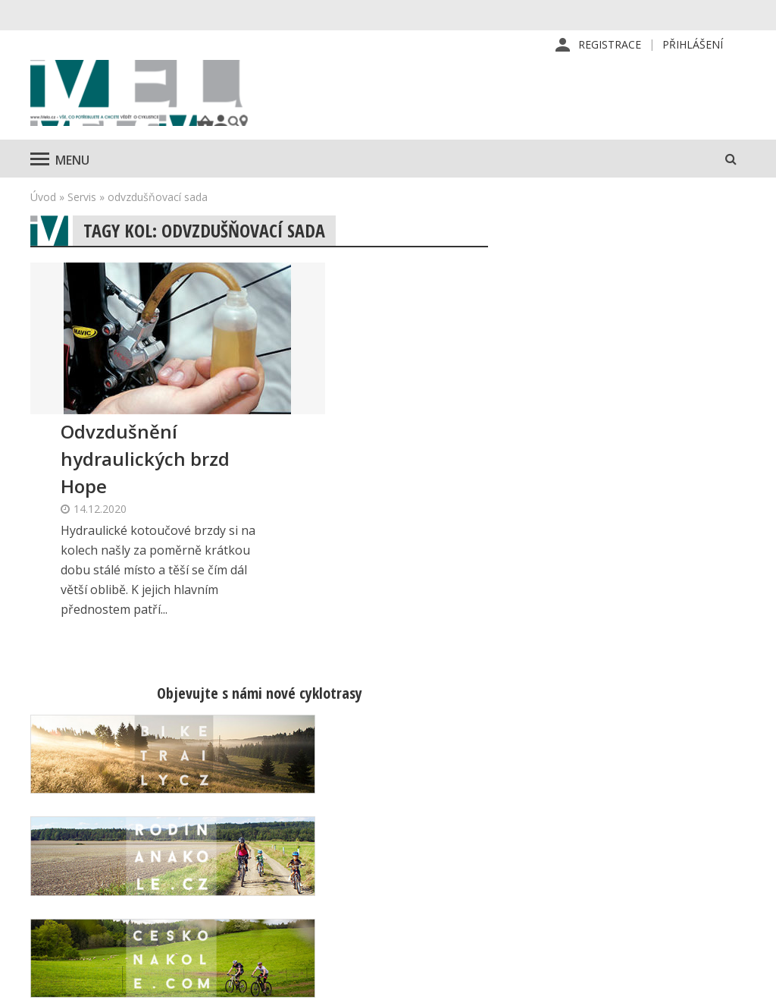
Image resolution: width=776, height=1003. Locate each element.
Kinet (731, 983)
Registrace (609, 45)
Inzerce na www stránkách (502, 877)
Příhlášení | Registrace (664, 804)
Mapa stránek (640, 852)
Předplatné (462, 828)
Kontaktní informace (657, 828)
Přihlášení (692, 45)
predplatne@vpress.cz (314, 906)
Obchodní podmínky (484, 901)
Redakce (455, 804)
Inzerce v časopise (481, 852)
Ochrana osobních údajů (495, 925)
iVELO (159, 99)
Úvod (43, 209)
